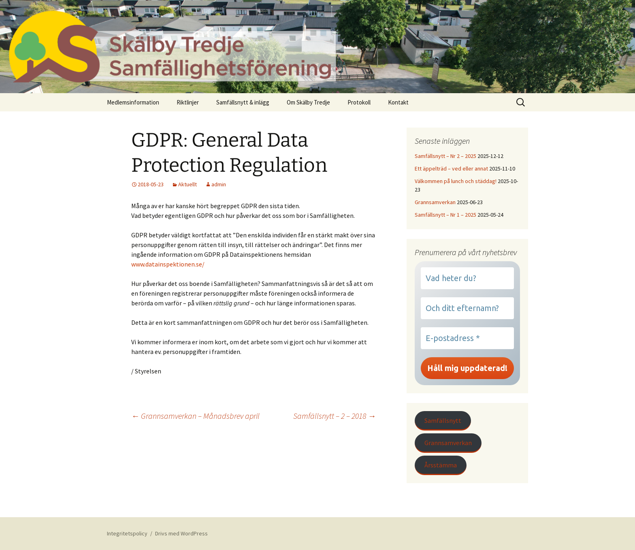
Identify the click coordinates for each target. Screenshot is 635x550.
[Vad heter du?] (467, 278)
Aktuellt (187, 184)
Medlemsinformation (133, 102)
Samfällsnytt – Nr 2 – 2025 (445, 156)
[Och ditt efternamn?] (467, 308)
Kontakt (398, 102)
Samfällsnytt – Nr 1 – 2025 (445, 214)
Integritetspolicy (127, 533)
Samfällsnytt (442, 420)
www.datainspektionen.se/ (168, 264)
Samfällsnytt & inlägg (242, 102)
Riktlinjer (188, 102)
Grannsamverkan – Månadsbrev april (195, 416)
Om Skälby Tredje (308, 102)
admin (218, 184)
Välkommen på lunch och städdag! (455, 181)
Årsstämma (440, 465)
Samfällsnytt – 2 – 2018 (334, 416)
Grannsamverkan (435, 202)
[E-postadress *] (467, 338)
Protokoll (359, 102)
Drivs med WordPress (181, 533)
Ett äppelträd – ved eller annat (451, 168)
